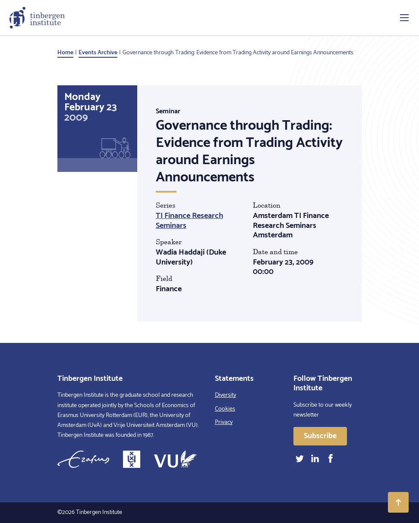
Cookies (225, 409)
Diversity (225, 395)
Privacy (224, 422)
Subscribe (320, 436)
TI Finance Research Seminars (189, 220)
